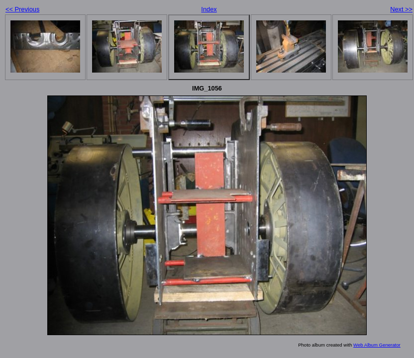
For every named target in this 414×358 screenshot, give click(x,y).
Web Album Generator (377, 345)
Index (208, 9)
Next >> (401, 9)
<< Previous (22, 9)
